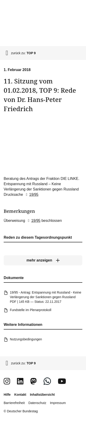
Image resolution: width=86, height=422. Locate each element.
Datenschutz (37, 403)
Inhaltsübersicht (42, 394)
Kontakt (20, 394)
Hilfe (7, 394)
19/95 (31, 194)
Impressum (58, 403)
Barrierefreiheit (14, 403)
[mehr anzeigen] (43, 260)
